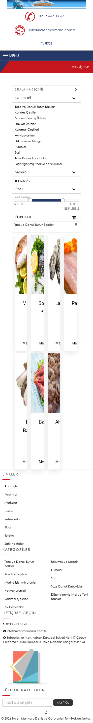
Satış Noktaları (14, 544)
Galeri (8, 511)
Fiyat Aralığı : (22, 197)
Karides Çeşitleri (26, 112)
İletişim (9, 535)
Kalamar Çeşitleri (27, 129)
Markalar (10, 502)
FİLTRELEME (45, 217)
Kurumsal (10, 494)
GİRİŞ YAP (80, 67)
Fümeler (20, 147)
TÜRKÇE (46, 43)
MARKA (45, 172)
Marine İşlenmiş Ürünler (31, 118)
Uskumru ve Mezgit (28, 141)
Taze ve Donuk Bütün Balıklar (35, 107)
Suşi (17, 152)
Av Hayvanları (24, 135)
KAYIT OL (63, 702)
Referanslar (12, 519)
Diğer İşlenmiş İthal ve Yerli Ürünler (38, 164)
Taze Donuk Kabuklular (31, 158)
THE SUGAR (22, 181)
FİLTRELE (71, 208)
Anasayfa (11, 486)
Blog (7, 527)
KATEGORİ (45, 98)
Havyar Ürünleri (25, 124)
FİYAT (45, 189)
